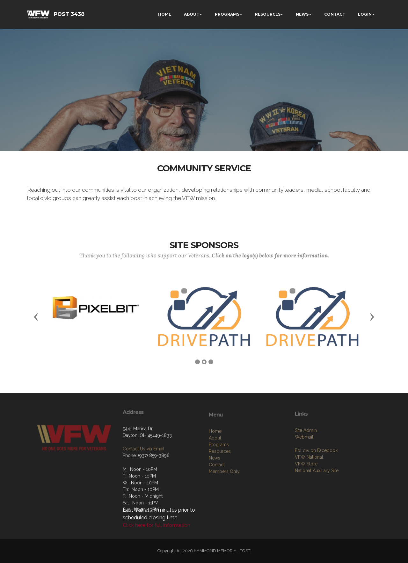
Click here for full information (156, 525)
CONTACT (334, 14)
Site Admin (306, 451)
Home (215, 454)
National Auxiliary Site (317, 491)
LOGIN (365, 14)
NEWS (302, 14)
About (215, 460)
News (214, 481)
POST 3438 (69, 14)
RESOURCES (267, 14)
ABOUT (191, 14)
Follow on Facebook (316, 471)
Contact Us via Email (143, 465)
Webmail (304, 457)
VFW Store (306, 484)
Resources (220, 474)
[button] (36, 316)
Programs (219, 467)
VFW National (309, 477)
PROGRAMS (227, 14)
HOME (164, 14)
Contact (217, 487)
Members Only (224, 494)
